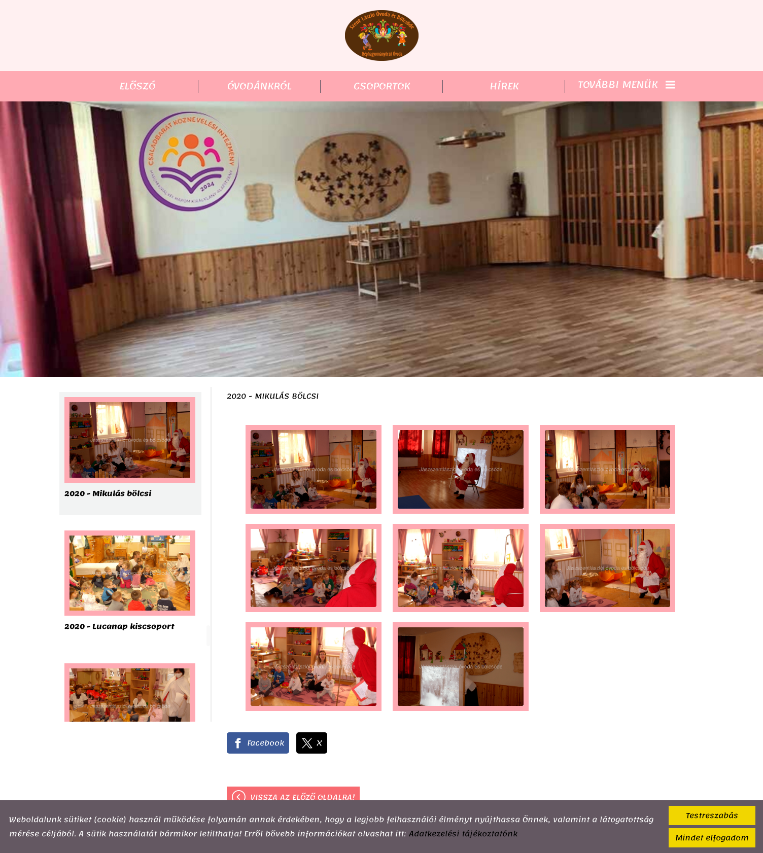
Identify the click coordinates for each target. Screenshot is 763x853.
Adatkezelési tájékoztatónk (463, 834)
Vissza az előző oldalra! (303, 797)
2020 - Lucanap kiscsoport (119, 627)
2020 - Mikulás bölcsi (107, 495)
